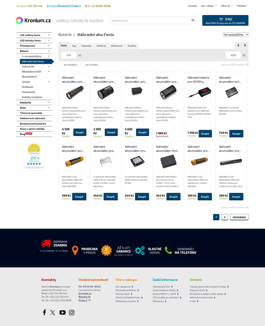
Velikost (101, 45)
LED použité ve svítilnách (166, 297)
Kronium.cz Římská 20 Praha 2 (85, 297)
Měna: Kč (225, 5)
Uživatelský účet (161, 286)
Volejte (30, 5)
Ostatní (196, 280)
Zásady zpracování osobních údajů (207, 286)
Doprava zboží (197, 290)
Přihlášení (241, 5)
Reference (158, 301)
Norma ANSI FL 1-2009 (164, 294)
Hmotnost (116, 45)
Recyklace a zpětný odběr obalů (206, 294)
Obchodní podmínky (126, 290)
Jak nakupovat (123, 286)
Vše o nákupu (207, 5)
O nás (193, 301)
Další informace (165, 280)
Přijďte (64, 5)
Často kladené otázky (164, 290)
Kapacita (86, 45)
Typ (74, 45)
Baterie (64, 34)
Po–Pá (98, 5)
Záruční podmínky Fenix (128, 297)
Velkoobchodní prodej (201, 297)
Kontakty (192, 5)
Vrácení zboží (123, 294)
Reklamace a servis (126, 301)
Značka (132, 45)
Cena (64, 45)
